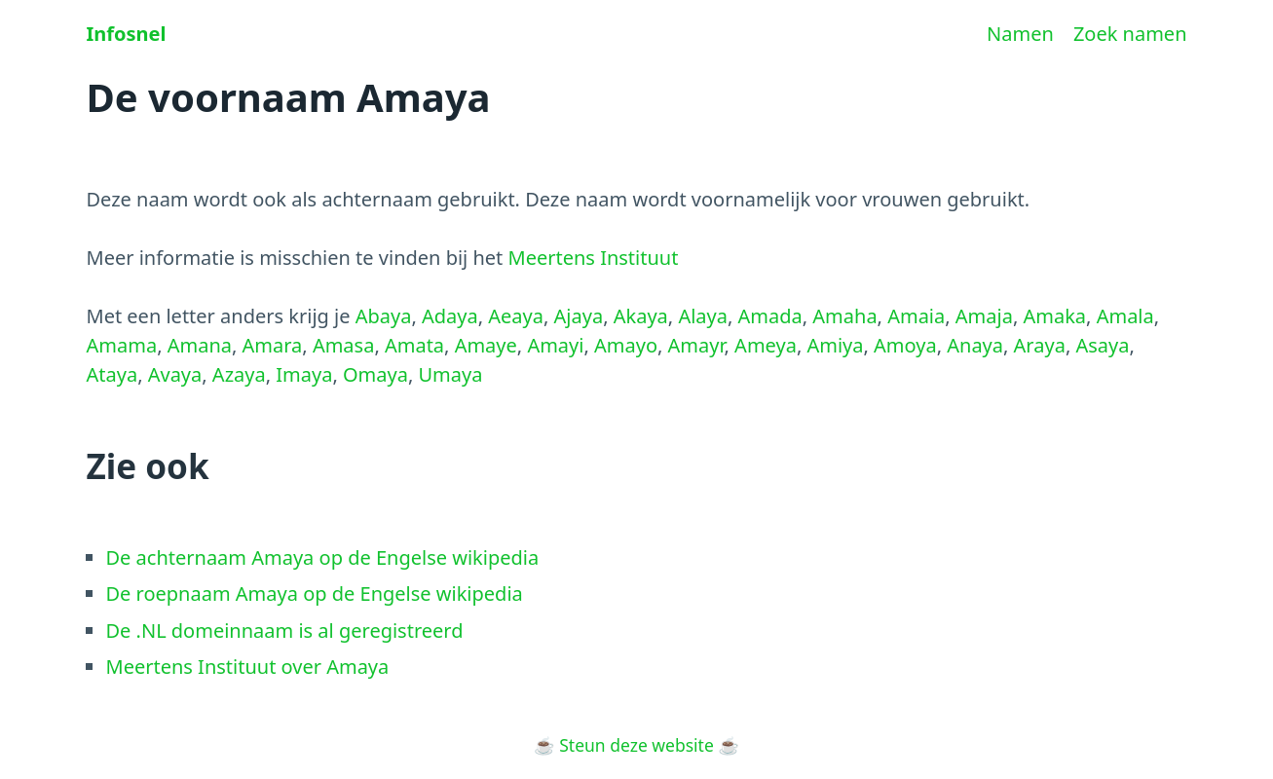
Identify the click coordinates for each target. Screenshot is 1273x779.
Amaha (844, 316)
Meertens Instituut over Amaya (248, 666)
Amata (414, 345)
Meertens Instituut (593, 257)
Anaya (975, 345)
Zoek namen (1130, 33)
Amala (1125, 316)
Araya (1040, 345)
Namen (1020, 33)
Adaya (450, 316)
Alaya (703, 316)
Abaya (384, 316)
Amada (770, 316)
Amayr (696, 345)
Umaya (450, 374)
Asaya (1102, 345)
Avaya (175, 374)
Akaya (641, 316)
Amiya (834, 345)
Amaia (916, 316)
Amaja (984, 316)
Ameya (765, 345)
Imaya (304, 374)
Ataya (112, 374)
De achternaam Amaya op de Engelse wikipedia (323, 557)
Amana (200, 345)
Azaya (239, 374)
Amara (273, 345)
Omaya (375, 374)
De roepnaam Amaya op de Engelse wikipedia (314, 593)
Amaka (1054, 316)
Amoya (905, 345)
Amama (122, 345)
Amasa (344, 345)
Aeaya (515, 316)
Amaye (486, 345)
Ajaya (579, 316)
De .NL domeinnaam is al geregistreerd (285, 630)
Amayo (625, 345)
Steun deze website (636, 745)
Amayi (555, 345)
